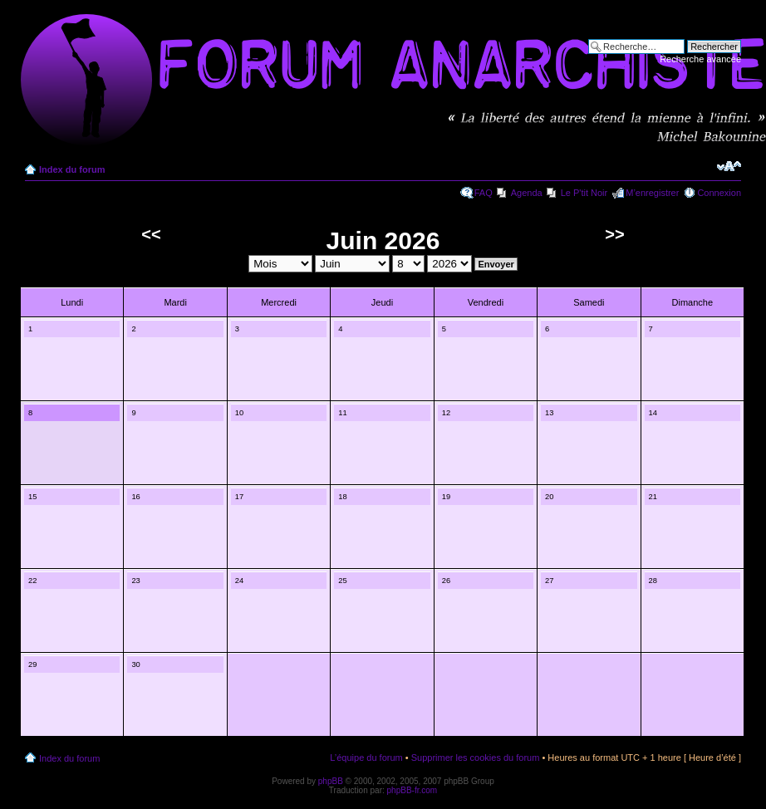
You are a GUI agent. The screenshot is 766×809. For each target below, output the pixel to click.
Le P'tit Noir (584, 193)
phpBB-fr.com (412, 790)
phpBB (330, 781)
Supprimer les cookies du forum (475, 757)
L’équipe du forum (366, 757)
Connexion (719, 193)
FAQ (483, 193)
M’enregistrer (652, 193)
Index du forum (72, 169)
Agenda (527, 193)
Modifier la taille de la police (729, 166)
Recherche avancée (700, 59)
